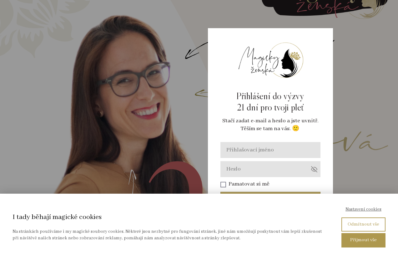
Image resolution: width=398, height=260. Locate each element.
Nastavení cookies (363, 209)
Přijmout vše (363, 240)
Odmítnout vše (363, 224)
